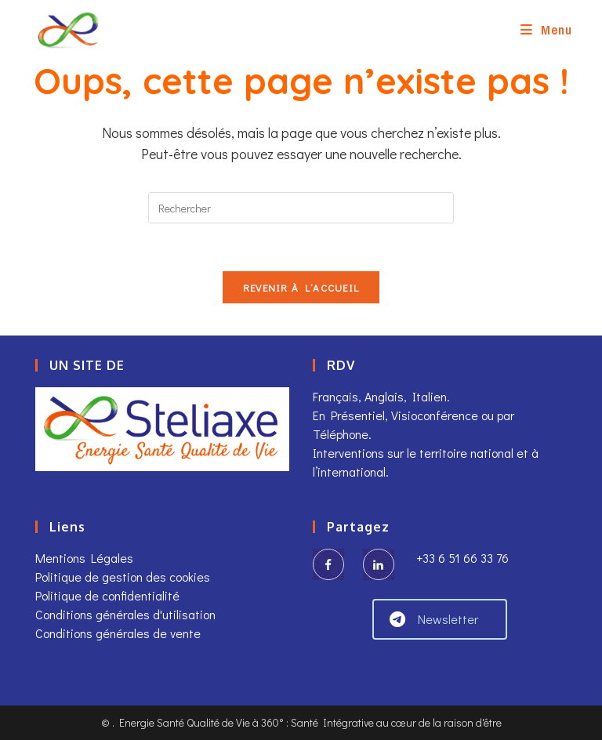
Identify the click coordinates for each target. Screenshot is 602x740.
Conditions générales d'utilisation (125, 614)
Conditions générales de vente (118, 633)
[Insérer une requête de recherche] (301, 207)
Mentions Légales (84, 558)
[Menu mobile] (546, 29)
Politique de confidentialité (107, 595)
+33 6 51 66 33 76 (461, 558)
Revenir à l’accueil (301, 287)
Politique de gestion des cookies (122, 576)
